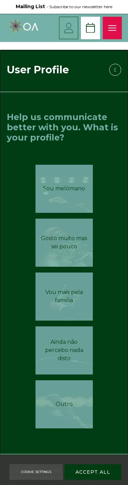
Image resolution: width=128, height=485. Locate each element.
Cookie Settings (36, 472)
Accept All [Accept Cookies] (92, 472)
